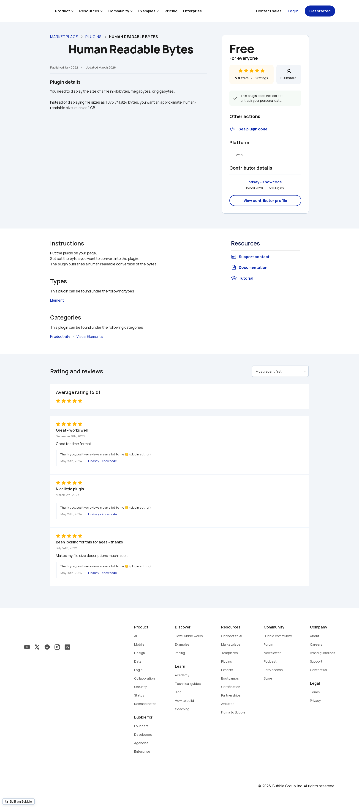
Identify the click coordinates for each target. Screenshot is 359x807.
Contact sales (269, 11)
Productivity (60, 336)
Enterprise (192, 11)
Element (57, 300)
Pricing (171, 11)
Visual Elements (89, 336)
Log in (293, 11)
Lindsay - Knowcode (263, 182)
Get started (320, 11)
